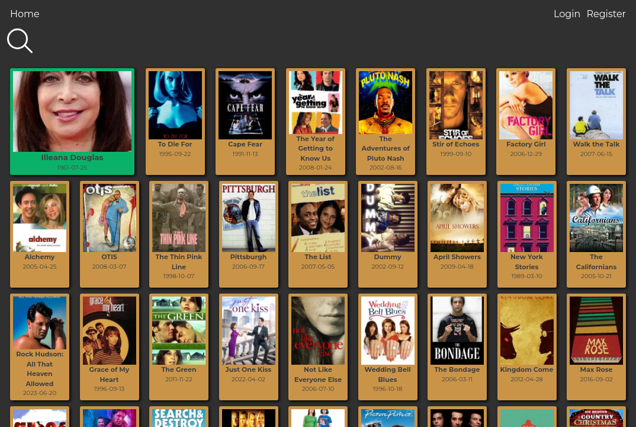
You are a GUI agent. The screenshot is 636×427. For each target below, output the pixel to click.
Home (25, 14)
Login (567, 14)
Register (606, 14)
